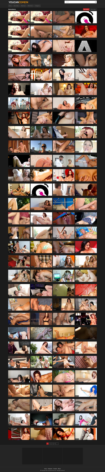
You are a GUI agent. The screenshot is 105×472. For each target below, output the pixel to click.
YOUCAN (12, 2)
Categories (37, 5)
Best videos (16, 5)
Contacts (55, 468)
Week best (23, 5)
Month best (30, 5)
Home (10, 5)
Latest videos (93, 9)
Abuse (59, 468)
